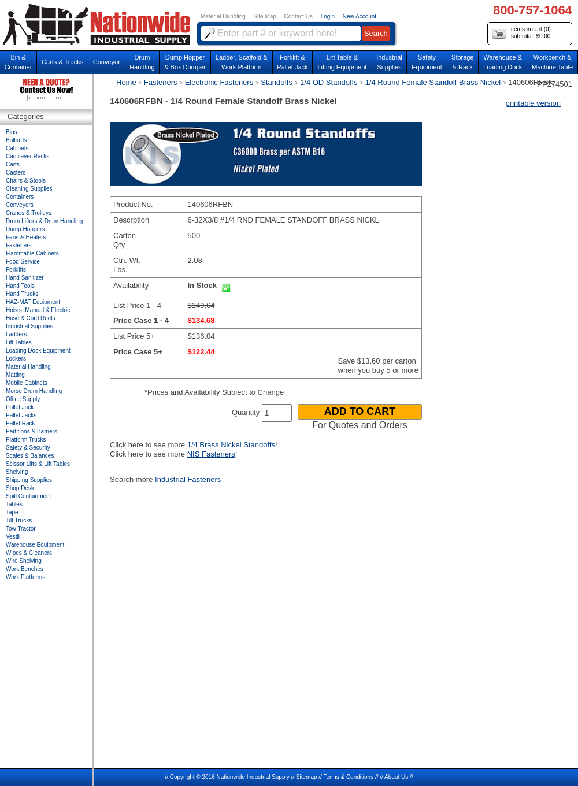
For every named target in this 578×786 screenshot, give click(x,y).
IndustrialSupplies (389, 62)
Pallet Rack (20, 423)
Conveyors (20, 205)
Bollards (16, 140)
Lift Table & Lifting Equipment (341, 62)
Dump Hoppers (25, 229)
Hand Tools (20, 286)
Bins (11, 132)
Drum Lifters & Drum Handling (44, 221)
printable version (533, 103)
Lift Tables (19, 342)
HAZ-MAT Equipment (33, 302)
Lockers (16, 358)
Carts (13, 164)
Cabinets (17, 148)
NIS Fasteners (211, 454)
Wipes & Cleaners (29, 553)
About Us (396, 777)
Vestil (13, 536)
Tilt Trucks (19, 520)
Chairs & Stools (26, 180)
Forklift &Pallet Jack (292, 62)
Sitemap (306, 777)
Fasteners (160, 82)
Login (328, 16)
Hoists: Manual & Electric (38, 310)
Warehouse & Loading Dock (502, 62)
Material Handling (223, 16)
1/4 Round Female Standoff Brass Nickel (433, 82)
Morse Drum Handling (34, 391)
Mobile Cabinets (26, 383)
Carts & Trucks (62, 61)
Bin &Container (18, 62)
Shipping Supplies (29, 480)
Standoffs (276, 82)
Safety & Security (28, 447)
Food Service (23, 261)
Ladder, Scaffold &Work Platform (242, 62)
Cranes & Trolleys (28, 213)
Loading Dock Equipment (38, 350)
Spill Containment (28, 496)
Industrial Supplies (29, 326)
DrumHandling (141, 62)
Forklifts (16, 269)
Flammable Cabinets (32, 253)
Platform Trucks (26, 439)
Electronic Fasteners (219, 82)
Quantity (246, 412)
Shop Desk (20, 488)
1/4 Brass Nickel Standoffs (231, 444)
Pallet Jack (20, 407)
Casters (15, 172)
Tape (12, 512)
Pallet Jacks (21, 415)
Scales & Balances (30, 456)
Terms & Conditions (348, 777)
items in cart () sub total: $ (521, 33)
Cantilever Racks (28, 156)
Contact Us (298, 16)
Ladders (16, 334)
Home (126, 82)
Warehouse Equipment (35, 545)
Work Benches (24, 569)
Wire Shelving (24, 561)
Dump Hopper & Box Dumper (185, 62)
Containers (20, 197)
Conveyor (106, 61)
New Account (359, 16)
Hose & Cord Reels (30, 318)
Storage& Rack (462, 62)
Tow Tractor (21, 528)
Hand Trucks (22, 294)
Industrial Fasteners (188, 479)
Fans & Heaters (26, 237)
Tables (14, 504)
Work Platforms (25, 577)
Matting (15, 375)
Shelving (17, 472)
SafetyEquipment (427, 62)
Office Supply (23, 399)
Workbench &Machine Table (552, 62)
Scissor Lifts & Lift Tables (38, 464)
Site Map (264, 16)
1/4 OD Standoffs (330, 82)
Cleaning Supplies (29, 189)
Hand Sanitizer (25, 278)
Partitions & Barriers (31, 431)
